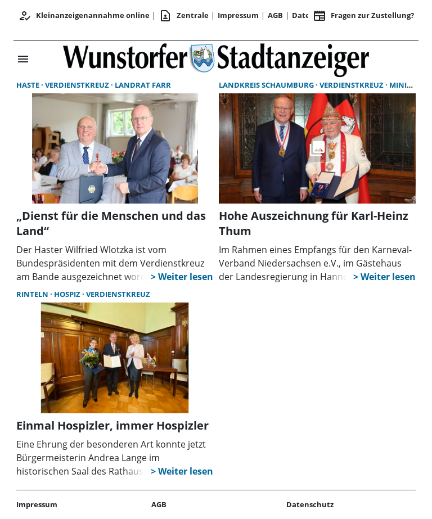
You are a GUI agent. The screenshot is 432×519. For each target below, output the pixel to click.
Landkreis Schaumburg (267, 85)
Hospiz (68, 294)
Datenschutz (310, 504)
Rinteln (33, 294)
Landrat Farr (143, 85)
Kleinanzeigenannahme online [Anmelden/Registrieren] (84, 15)
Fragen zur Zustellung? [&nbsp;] (363, 15)
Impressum (238, 15)
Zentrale (184, 15)
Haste (28, 85)
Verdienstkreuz (78, 85)
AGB (275, 15)
